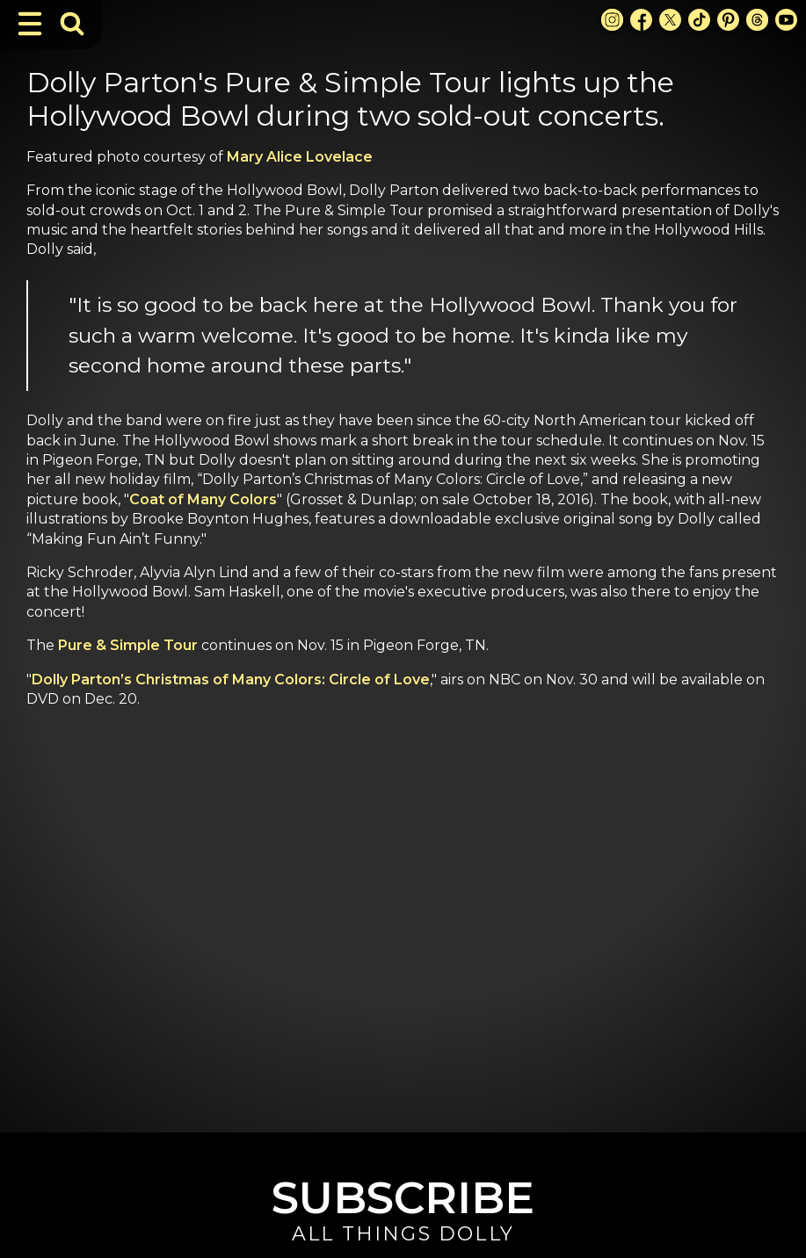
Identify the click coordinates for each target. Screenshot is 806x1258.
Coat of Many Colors (203, 499)
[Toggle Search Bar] (72, 23)
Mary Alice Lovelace (300, 156)
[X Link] (670, 20)
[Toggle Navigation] (30, 23)
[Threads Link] (757, 20)
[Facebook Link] (641, 20)
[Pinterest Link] (728, 20)
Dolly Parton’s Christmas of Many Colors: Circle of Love (231, 679)
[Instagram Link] (612, 20)
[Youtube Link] (786, 20)
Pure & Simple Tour (128, 645)
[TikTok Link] (699, 20)
